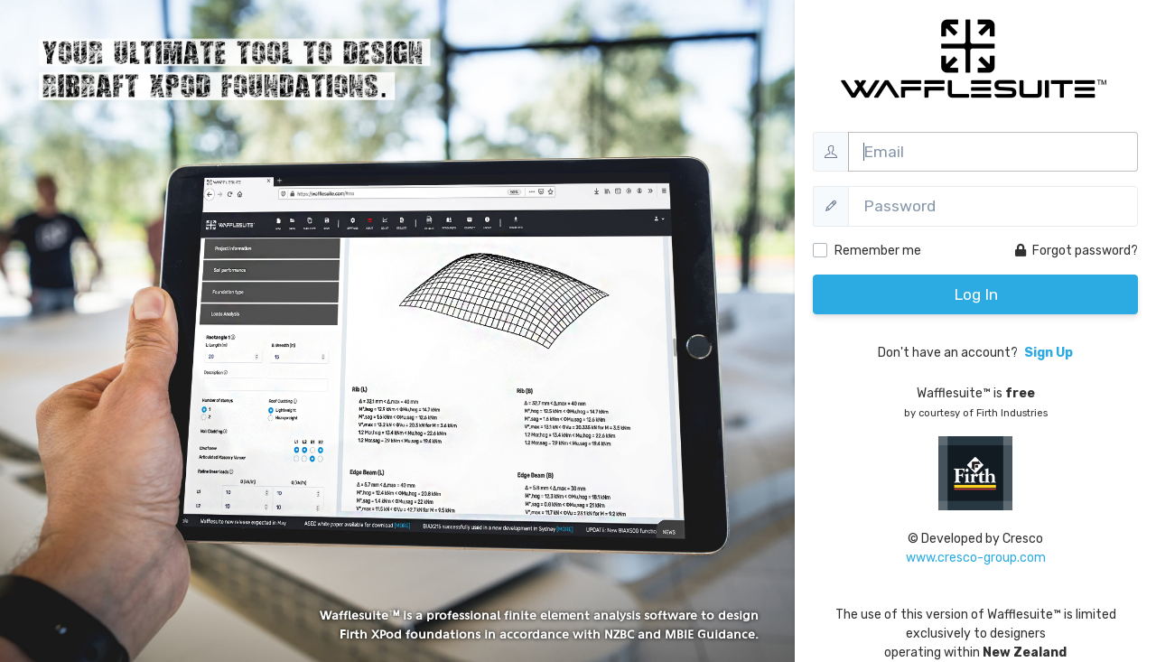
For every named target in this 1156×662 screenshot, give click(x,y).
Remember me (877, 250)
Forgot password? (1076, 250)
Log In (976, 294)
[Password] (993, 206)
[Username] (993, 152)
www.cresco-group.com (976, 557)
